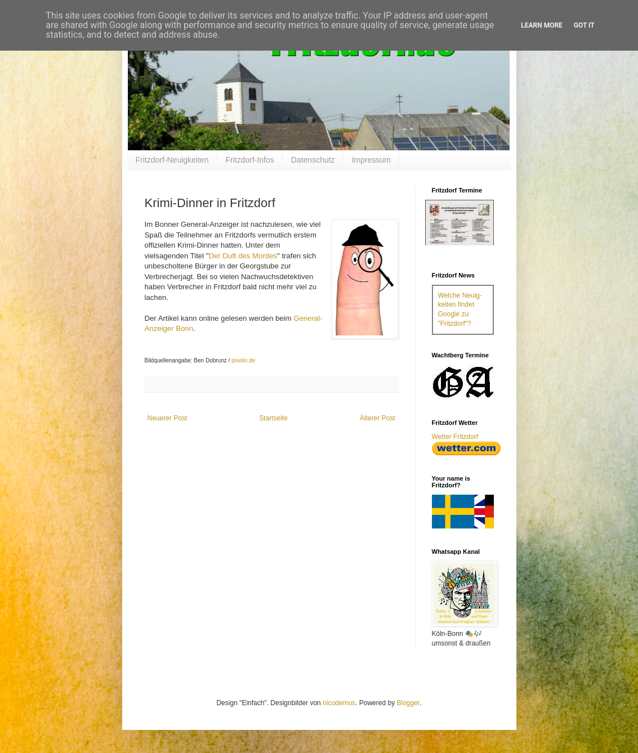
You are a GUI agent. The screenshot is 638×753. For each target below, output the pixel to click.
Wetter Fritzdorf (455, 437)
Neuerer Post (168, 418)
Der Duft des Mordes (242, 256)
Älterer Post (377, 418)
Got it (584, 25)
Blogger (408, 703)
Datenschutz (313, 159)
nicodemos (339, 703)
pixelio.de (243, 360)
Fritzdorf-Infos (249, 159)
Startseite (273, 418)
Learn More (542, 25)
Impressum (371, 159)
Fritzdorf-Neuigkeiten (172, 159)
